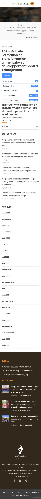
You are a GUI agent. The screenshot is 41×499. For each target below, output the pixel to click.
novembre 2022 (8, 333)
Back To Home (31, 37)
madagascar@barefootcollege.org (15, 375)
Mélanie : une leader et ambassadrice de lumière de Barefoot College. (19, 194)
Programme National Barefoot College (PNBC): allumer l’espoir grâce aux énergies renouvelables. (20, 182)
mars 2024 (6, 295)
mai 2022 (5, 345)
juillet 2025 (6, 244)
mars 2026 (6, 213)
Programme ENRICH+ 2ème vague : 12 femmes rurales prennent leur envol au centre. (18, 143)
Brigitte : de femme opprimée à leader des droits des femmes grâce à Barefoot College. (20, 157)
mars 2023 (6, 314)
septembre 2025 (8, 232)
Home (20, 25)
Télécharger (6, 75)
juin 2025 (5, 251)
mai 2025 (5, 257)
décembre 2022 (8, 326)
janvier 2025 (6, 276)
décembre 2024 (8, 282)
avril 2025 (6, 263)
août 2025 (6, 238)
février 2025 (6, 270)
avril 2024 (6, 289)
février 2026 (6, 219)
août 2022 (6, 339)
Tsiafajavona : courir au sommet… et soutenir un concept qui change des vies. (19, 169)
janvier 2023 (6, 320)
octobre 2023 (7, 301)
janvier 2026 (6, 225)
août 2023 (6, 307)
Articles (5, 126)
